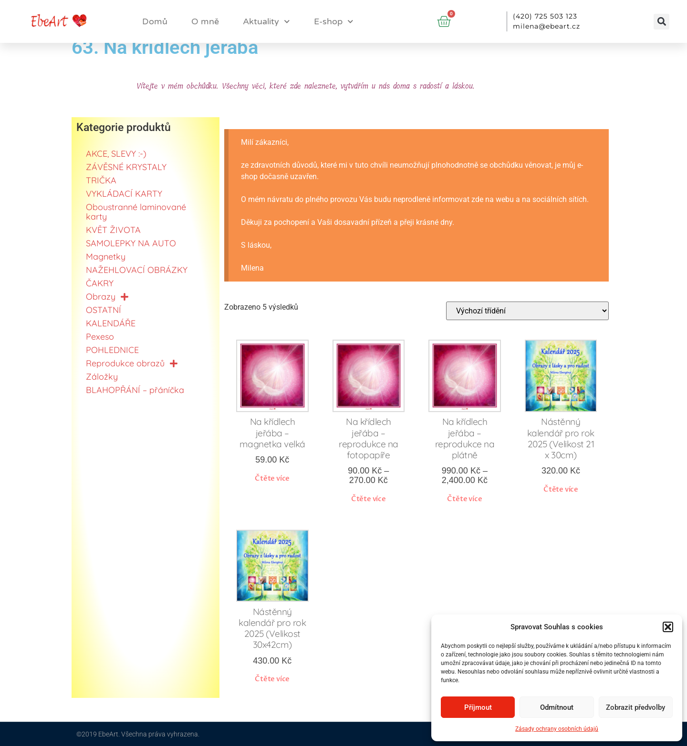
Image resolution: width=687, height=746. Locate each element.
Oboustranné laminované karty (136, 212)
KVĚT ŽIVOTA (113, 229)
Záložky (102, 376)
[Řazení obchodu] (527, 311)
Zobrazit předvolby (635, 707)
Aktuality (266, 22)
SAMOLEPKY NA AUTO (131, 243)
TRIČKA (101, 180)
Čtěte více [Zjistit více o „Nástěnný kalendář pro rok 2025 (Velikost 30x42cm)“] (272, 679)
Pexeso (100, 336)
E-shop (334, 22)
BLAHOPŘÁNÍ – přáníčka (135, 389)
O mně (205, 21)
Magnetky (105, 256)
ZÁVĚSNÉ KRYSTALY (126, 166)
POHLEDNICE (112, 349)
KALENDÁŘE (110, 323)
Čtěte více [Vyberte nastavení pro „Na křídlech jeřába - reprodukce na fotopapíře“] (368, 499)
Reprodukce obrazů (132, 363)
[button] (668, 627)
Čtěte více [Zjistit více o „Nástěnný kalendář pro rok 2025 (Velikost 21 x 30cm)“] (560, 489)
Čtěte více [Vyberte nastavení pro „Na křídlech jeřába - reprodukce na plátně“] (464, 499)
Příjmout (478, 707)
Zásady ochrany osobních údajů (556, 729)
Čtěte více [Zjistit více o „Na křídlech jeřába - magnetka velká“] (272, 478)
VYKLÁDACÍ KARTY (124, 193)
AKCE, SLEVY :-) (116, 153)
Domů (154, 21)
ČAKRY (100, 283)
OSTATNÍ (103, 309)
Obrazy (107, 296)
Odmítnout (556, 707)
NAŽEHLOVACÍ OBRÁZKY (136, 269)
